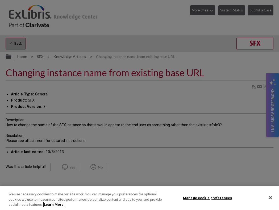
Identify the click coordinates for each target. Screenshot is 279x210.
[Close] (270, 198)
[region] (139, 198)
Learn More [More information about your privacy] (54, 205)
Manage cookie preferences (207, 198)
